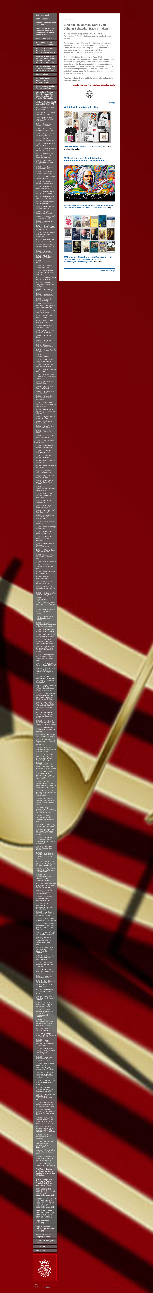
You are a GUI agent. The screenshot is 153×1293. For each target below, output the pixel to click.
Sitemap (53, 1285)
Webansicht (113, 1285)
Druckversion (42, 1285)
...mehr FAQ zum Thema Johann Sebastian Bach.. (94, 85)
